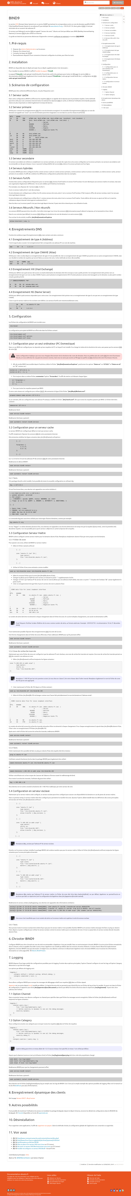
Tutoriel (20, 1113)
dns (118, 8)
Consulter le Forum (93, 1181)
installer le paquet (41, 71)
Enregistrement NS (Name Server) (111, 59)
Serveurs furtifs (109, 35)
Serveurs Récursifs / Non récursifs (110, 39)
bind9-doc (57, 76)
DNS (17, 24)
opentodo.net (43, 1113)
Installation (106, 20)
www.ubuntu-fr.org (56, 26)
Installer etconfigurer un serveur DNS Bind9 (31, 1148)
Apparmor (12, 985)
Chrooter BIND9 (107, 87)
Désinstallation (107, 105)
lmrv (27, 1155)
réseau (113, 8)
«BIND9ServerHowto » (23, 1158)
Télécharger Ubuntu (54, 1183)
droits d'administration (28, 49)
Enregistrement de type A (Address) (111, 47)
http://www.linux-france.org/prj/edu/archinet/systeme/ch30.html (38, 1140)
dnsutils (19, 74)
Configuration (106, 64)
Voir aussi (106, 107)
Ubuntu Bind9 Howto (39, 950)
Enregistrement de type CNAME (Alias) (110, 51)
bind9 (51, 71)
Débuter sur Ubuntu (54, 1178)
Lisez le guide (92, 1183)
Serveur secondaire (110, 30)
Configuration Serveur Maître (110, 78)
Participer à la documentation (56, 1180)
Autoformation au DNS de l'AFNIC (28, 1142)
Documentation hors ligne (55, 1181)
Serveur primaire (110, 28)
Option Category (110, 94)
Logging (105, 89)
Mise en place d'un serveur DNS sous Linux (30, 1144)
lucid (30, 985)
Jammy (101, 8)
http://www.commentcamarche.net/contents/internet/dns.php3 (38, 1138)
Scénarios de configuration (110, 22)
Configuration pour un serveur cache (110, 73)
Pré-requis (105, 17)
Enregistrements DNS (109, 43)
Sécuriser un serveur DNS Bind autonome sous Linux (34, 1146)
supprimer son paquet (45, 1125)
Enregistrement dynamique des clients (110, 99)
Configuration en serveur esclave (111, 82)
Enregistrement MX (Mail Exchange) (110, 55)
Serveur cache (109, 25)
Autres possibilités (108, 102)
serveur (107, 8)
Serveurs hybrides (110, 33)
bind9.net (18, 1085)
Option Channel (109, 92)
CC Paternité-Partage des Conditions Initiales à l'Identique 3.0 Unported (24, 1194)
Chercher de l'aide (93, 1178)
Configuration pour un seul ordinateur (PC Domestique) (110, 68)
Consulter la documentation (96, 1180)
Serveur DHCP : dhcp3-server (26, 1098)
